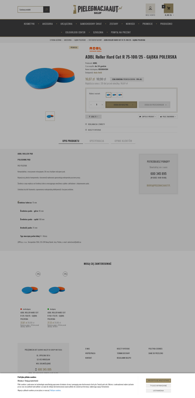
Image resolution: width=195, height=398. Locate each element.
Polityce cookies (55, 390)
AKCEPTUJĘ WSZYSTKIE (158, 380)
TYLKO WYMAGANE (158, 386)
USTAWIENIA (158, 391)
